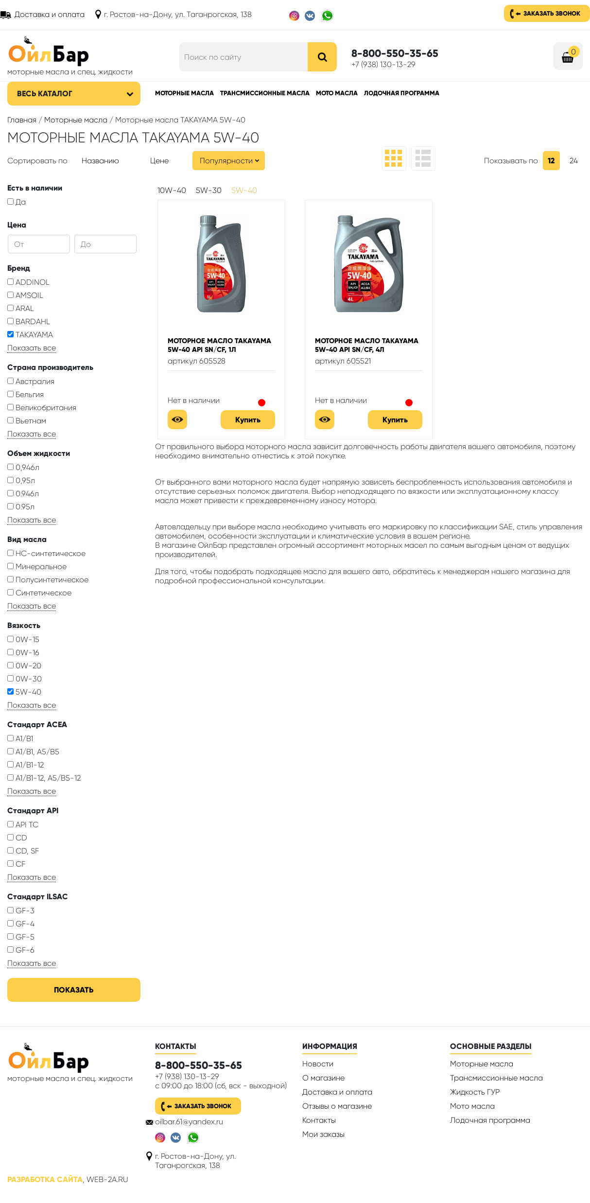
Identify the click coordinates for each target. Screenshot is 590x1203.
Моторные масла (184, 93)
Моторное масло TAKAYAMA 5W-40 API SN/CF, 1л (219, 345)
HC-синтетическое (46, 553)
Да (16, 202)
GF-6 (21, 950)
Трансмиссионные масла (265, 93)
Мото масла (337, 93)
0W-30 (24, 678)
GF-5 (21, 936)
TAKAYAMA (30, 334)
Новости (317, 1063)
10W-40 (171, 190)
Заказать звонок (551, 13)
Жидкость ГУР (475, 1092)
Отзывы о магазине (337, 1106)
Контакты (319, 1120)
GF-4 (21, 923)
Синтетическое (39, 592)
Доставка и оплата (50, 14)
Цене (159, 160)
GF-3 (21, 910)
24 (574, 160)
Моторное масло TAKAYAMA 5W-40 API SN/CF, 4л (366, 345)
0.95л (21, 506)
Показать (73, 989)
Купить (247, 419)
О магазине (323, 1077)
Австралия (30, 381)
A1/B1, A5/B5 (33, 751)
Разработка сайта (45, 1179)
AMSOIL (25, 295)
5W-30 (209, 190)
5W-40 (24, 692)
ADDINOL (28, 282)
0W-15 (23, 639)
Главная (21, 119)
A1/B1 (20, 738)
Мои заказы (323, 1134)
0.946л (23, 493)
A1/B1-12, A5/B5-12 (44, 778)
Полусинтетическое (47, 579)
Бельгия (25, 394)
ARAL (20, 308)
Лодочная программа (401, 93)
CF (16, 864)
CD (17, 837)
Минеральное (37, 566)
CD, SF (23, 850)
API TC (22, 824)
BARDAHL (28, 321)
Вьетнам (26, 420)
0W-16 (23, 652)
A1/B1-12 (25, 764)
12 (551, 160)
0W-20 (24, 665)
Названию (100, 160)
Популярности (226, 160)
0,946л (23, 467)
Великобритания (41, 407)
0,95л (21, 480)
